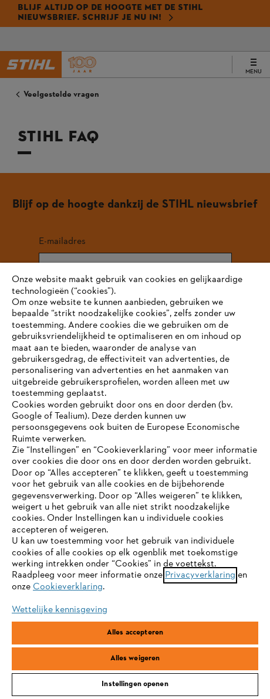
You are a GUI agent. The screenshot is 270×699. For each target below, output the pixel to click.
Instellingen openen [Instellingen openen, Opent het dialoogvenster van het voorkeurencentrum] (135, 684)
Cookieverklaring (68, 587)
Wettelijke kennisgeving (59, 609)
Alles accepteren (135, 632)
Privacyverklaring (200, 575)
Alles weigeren (135, 658)
